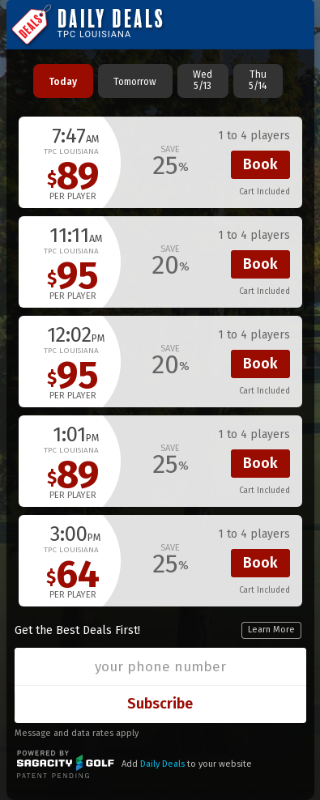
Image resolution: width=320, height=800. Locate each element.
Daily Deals (162, 764)
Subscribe (160, 704)
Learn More (271, 629)
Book (260, 164)
